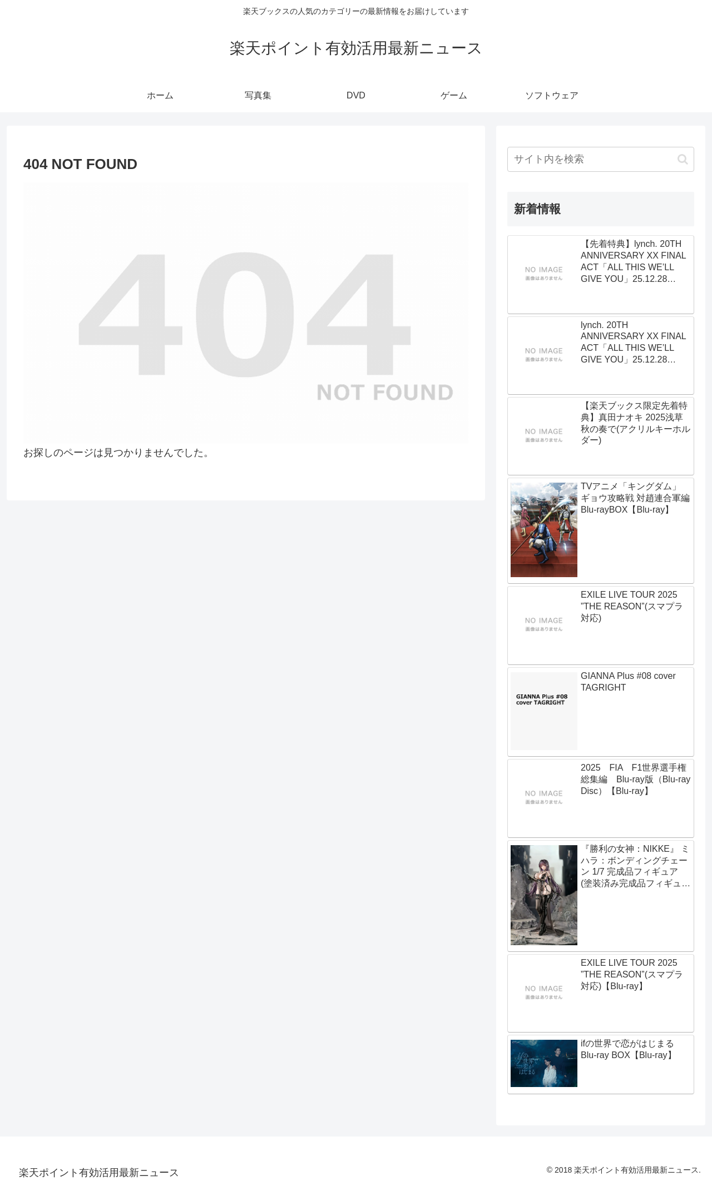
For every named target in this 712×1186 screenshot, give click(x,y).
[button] (683, 159)
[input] (600, 159)
